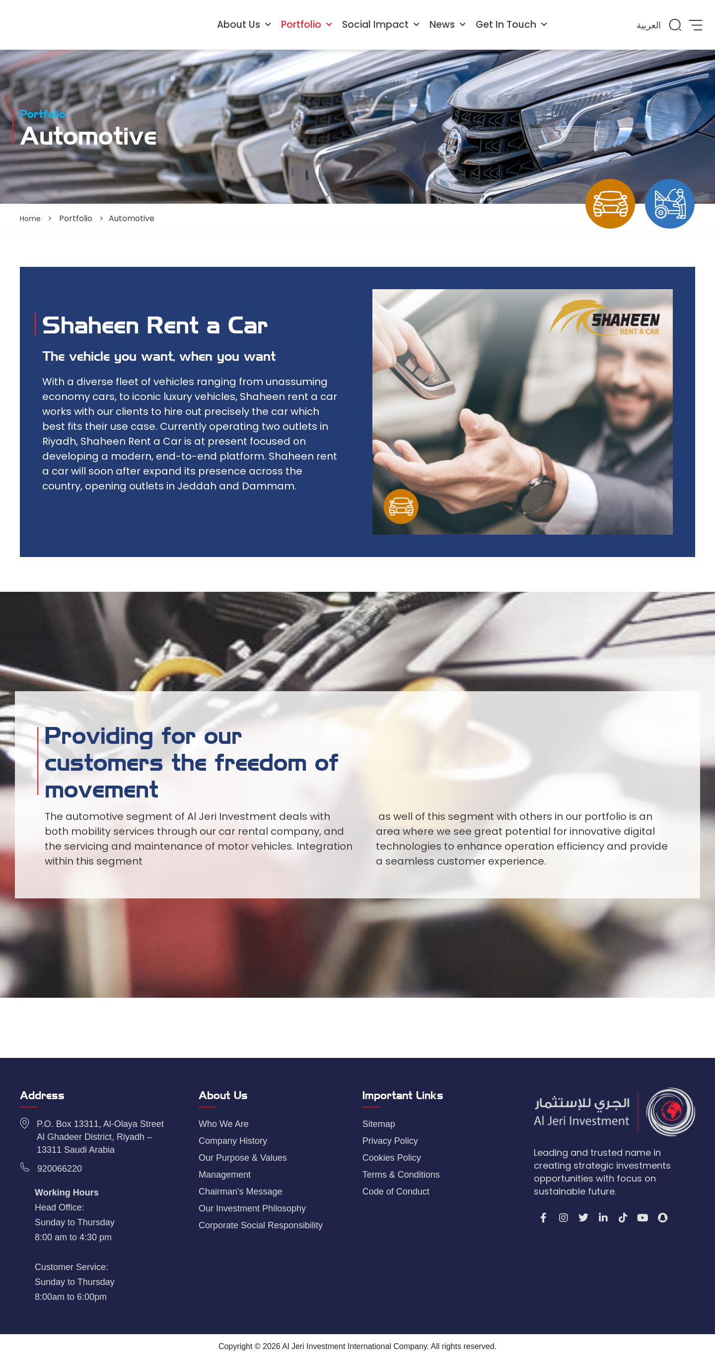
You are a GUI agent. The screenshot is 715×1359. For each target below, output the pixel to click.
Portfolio (306, 24)
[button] (675, 25)
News (447, 24)
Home (31, 218)
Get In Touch (511, 24)
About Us (244, 24)
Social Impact (381, 24)
